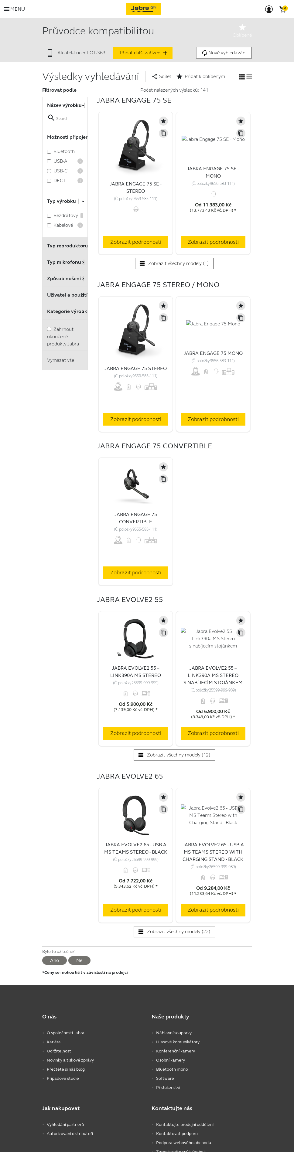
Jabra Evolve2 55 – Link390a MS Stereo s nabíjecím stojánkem (213, 679)
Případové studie (63, 1097)
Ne (79, 979)
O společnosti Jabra (65, 1052)
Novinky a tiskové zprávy (70, 1079)
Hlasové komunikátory (178, 1061)
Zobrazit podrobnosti (135, 242)
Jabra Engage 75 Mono (213, 372)
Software (165, 1097)
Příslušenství (168, 1106)
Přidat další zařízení (144, 52)
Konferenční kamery (175, 1070)
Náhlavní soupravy (174, 1052)
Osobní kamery (170, 1079)
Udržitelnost (59, 1070)
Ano (54, 979)
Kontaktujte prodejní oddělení (185, 1143)
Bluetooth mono (172, 1088)
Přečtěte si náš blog (66, 1088)
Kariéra (54, 1061)
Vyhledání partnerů (65, 1143)
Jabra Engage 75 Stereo (135, 368)
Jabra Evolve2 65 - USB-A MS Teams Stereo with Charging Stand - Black (213, 871)
